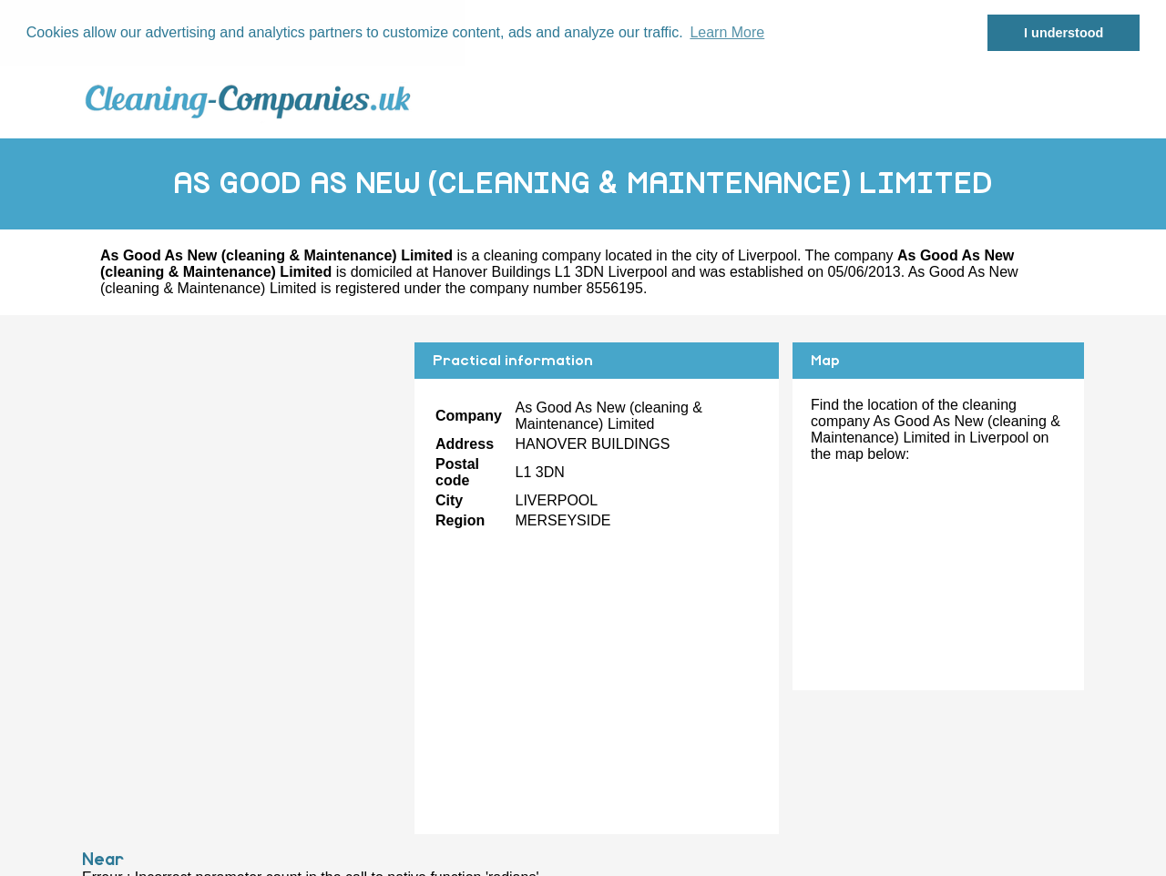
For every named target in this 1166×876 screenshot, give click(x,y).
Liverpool (767, 254)
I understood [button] (1063, 32)
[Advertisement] (241, 468)
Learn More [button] (727, 32)
